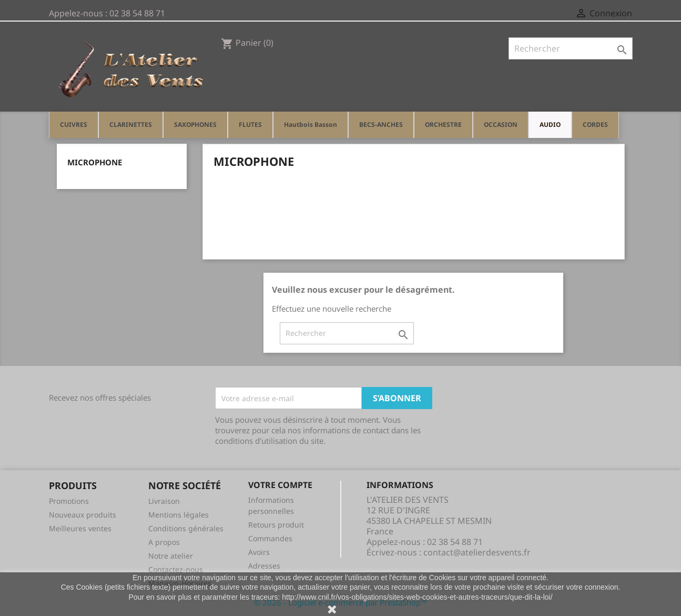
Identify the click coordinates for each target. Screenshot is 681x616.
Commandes (270, 538)
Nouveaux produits (82, 515)
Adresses (264, 566)
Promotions (69, 501)
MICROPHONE (94, 162)
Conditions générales (185, 528)
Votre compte (280, 485)
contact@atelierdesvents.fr (477, 552)
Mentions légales (178, 515)
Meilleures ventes (80, 528)
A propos (164, 542)
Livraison (164, 501)
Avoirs (259, 552)
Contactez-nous (175, 569)
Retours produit (276, 525)
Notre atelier (170, 556)
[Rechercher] (571, 48)
